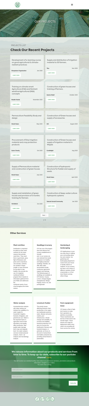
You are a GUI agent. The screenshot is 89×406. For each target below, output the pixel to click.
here (48, 358)
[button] (72, 4)
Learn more (16, 75)
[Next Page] (44, 215)
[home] (17, 4)
